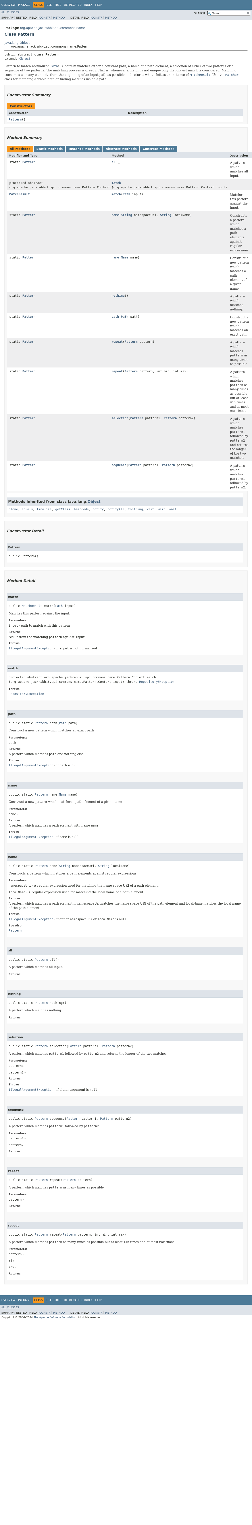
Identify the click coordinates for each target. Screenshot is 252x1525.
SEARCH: (200, 13)
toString (135, 509)
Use (49, 4)
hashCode (81, 509)
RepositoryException (157, 681)
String (126, 215)
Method (59, 17)
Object (25, 58)
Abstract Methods (121, 149)
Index (88, 4)
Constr (44, 17)
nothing (118, 295)
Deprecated (73, 4)
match (116, 183)
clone (13, 509)
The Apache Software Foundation (55, 1317)
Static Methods (49, 149)
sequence (119, 465)
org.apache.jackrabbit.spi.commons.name (52, 28)
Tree (57, 4)
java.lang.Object (17, 42)
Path (126, 194)
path (115, 316)
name (115, 215)
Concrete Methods (159, 149)
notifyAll (116, 509)
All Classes (10, 12)
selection (120, 418)
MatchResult (19, 194)
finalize (44, 509)
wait (150, 509)
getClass (62, 509)
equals (27, 509)
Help (98, 4)
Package (24, 4)
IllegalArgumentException (31, 648)
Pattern (15, 119)
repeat (117, 341)
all (114, 162)
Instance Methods (84, 149)
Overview (8, 4)
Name (124, 257)
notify (98, 509)
